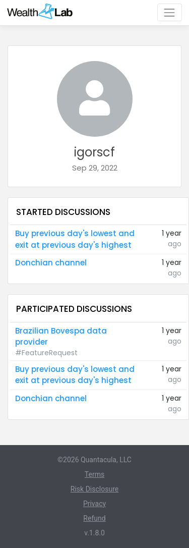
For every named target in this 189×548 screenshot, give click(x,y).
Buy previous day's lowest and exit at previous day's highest (75, 239)
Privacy (94, 504)
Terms (94, 474)
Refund (94, 518)
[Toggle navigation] (169, 12)
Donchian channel (51, 262)
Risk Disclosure (94, 489)
